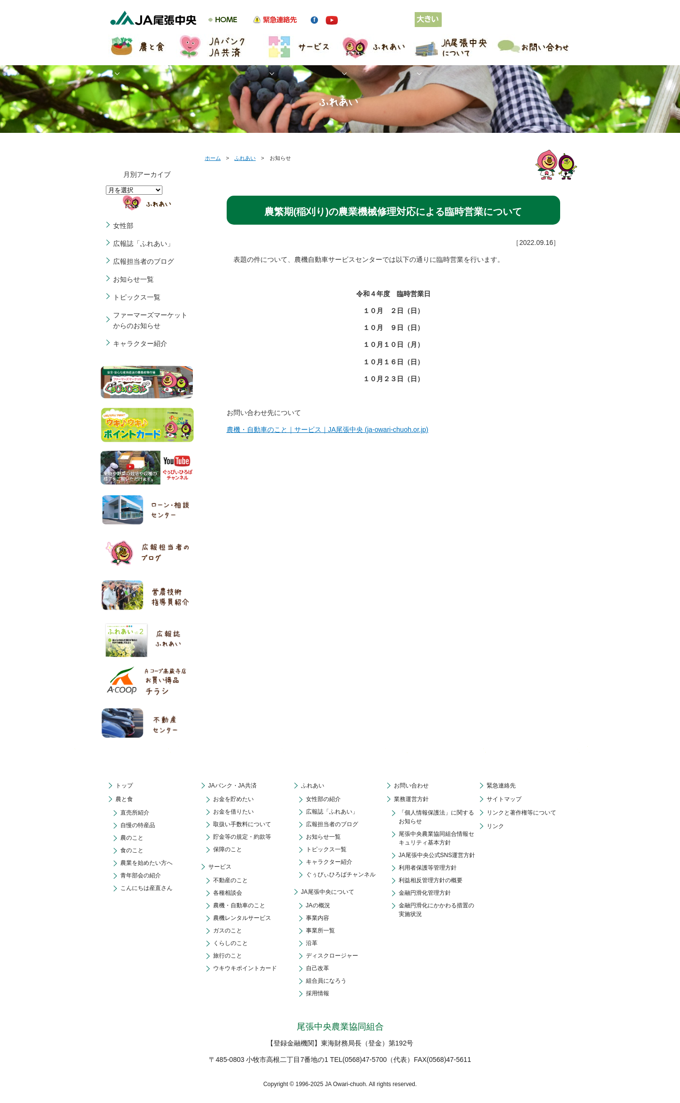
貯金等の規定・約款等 (242, 836)
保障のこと (227, 849)
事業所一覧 (320, 930)
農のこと (132, 837)
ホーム (213, 158)
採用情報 (317, 993)
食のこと (132, 850)
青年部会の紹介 (140, 875)
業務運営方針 (411, 799)
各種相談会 (227, 892)
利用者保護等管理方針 (428, 867)
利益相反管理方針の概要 (431, 880)
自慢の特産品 (137, 825)
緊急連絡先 (501, 785)
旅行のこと (227, 955)
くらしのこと (230, 943)
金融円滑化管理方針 (425, 892)
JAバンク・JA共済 (232, 785)
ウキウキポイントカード (245, 968)
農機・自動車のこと (239, 905)
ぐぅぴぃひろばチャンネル (341, 874)
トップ (124, 785)
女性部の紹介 (323, 799)
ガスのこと (227, 930)
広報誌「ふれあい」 (143, 243)
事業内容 (317, 918)
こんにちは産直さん (146, 888)
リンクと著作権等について (521, 812)
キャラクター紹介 (140, 343)
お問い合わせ (411, 785)
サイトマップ (504, 799)
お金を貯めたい (233, 799)
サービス (219, 866)
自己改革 (317, 968)
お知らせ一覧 (133, 279)
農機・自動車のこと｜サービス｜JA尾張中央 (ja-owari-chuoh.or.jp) (328, 429)
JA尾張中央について (327, 891)
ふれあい (245, 158)
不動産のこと (230, 880)
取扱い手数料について (242, 824)
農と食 (124, 799)
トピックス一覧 (136, 297)
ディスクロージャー (332, 955)
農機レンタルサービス (242, 918)
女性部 (123, 225)
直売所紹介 (134, 812)
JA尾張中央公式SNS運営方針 (437, 855)
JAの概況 (318, 905)
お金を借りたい (233, 811)
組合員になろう (326, 980)
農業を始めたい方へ (146, 862)
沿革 (312, 943)
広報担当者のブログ (143, 261)
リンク (495, 826)
